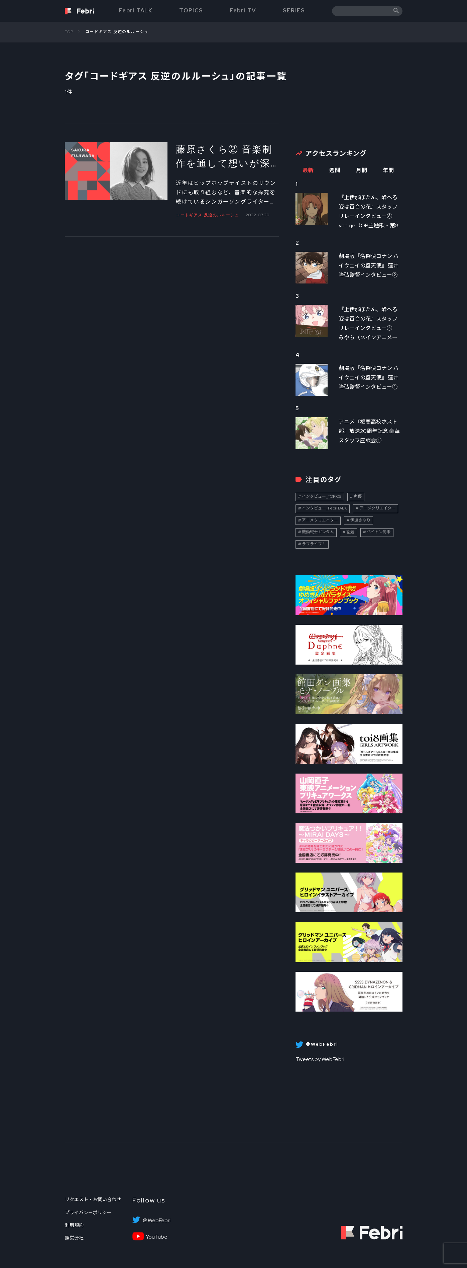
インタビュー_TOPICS (321, 496)
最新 (308, 170)
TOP (69, 31)
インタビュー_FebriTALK (324, 508)
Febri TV (243, 10)
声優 (358, 496)
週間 (335, 170)
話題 (350, 532)
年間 (388, 170)
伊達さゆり (360, 520)
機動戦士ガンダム (318, 532)
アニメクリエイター (377, 508)
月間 (362, 170)
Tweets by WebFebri (320, 1059)
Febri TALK (135, 10)
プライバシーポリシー (88, 1212)
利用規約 (74, 1225)
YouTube (156, 1237)
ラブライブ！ (314, 544)
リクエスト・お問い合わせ (93, 1199)
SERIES (294, 10)
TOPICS (191, 10)
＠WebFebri (156, 1221)
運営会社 (74, 1238)
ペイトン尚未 (379, 532)
